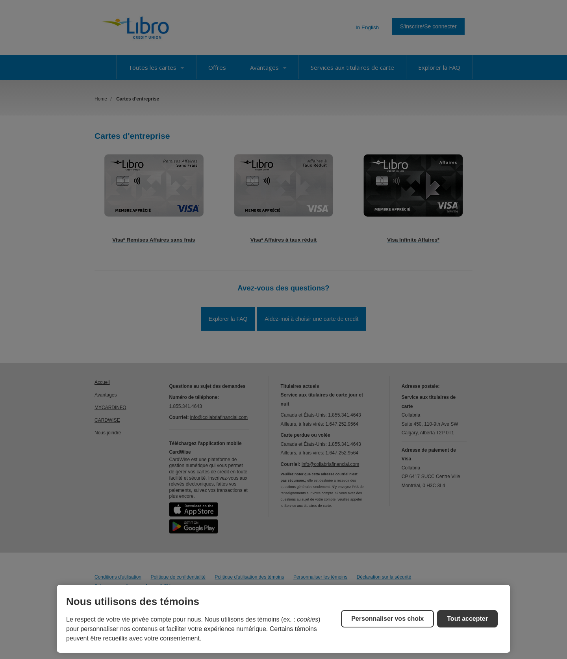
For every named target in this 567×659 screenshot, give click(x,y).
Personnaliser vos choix (387, 618)
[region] (283, 619)
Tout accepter (467, 618)
